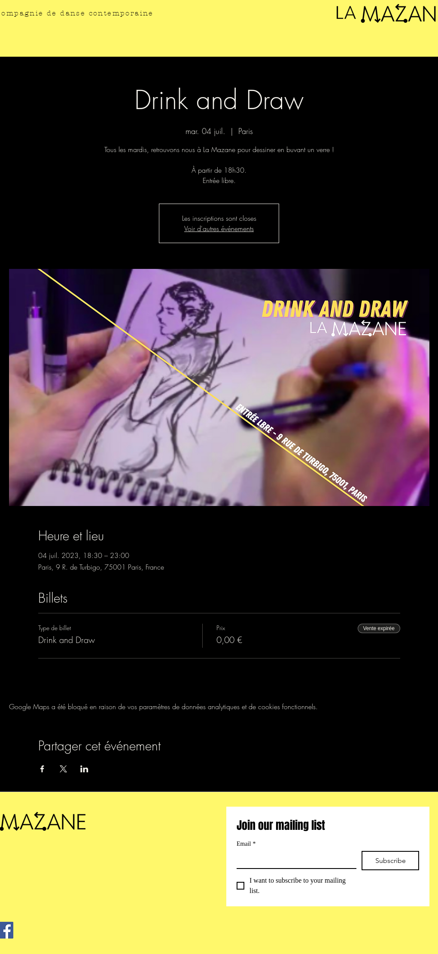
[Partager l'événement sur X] (63, 768)
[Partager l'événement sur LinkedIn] (84, 768)
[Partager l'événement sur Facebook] (42, 768)
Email (246, 843)
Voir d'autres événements (219, 228)
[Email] (294, 859)
